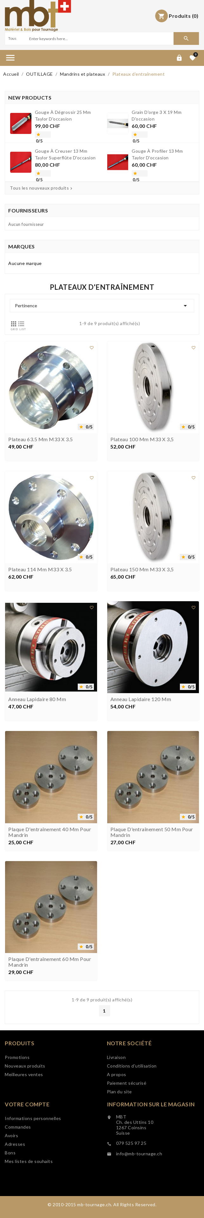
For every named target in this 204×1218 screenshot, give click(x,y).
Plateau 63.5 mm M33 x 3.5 (40, 487)
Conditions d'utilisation (132, 1090)
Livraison (116, 1081)
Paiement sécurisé (127, 1107)
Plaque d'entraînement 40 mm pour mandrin (49, 879)
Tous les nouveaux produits (42, 188)
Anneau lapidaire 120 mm (140, 747)
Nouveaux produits (25, 1083)
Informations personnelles (33, 1146)
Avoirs (11, 1163)
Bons (10, 1180)
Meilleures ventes (24, 1092)
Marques (21, 246)
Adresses (15, 1171)
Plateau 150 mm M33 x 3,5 (142, 617)
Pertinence (102, 306)
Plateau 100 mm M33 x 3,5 (142, 487)
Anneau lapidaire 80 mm (37, 747)
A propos (116, 1098)
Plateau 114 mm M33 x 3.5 (40, 617)
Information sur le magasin (151, 1128)
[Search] (101, 38)
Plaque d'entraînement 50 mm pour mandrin (151, 879)
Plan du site (119, 1115)
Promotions (17, 1074)
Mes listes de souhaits (29, 1189)
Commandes (18, 1154)
